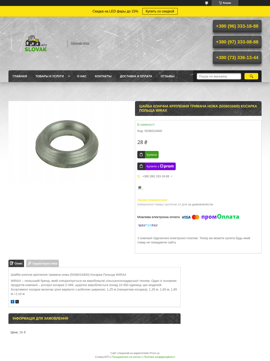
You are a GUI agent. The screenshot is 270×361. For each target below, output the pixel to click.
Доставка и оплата (136, 76)
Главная (20, 76)
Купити (152, 154)
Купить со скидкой (160, 11)
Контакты (103, 76)
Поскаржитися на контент (127, 357)
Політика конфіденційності (159, 357)
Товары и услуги (49, 76)
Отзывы (168, 76)
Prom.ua (154, 353)
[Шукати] (251, 76)
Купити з (160, 166)
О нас (81, 76)
